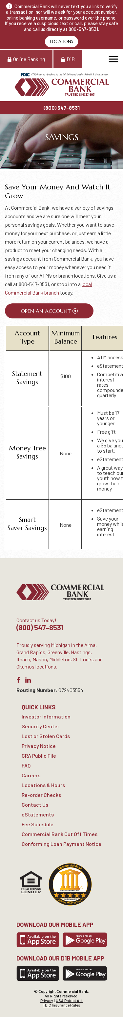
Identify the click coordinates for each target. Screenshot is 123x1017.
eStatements (38, 814)
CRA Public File (39, 755)
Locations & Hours (43, 785)
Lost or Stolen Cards (46, 736)
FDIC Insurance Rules (61, 1005)
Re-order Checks (41, 795)
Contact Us (35, 804)
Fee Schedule (37, 824)
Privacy (46, 1000)
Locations (61, 41)
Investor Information (46, 716)
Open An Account (46, 311)
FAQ (26, 765)
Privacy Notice (39, 746)
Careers (31, 775)
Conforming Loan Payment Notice (61, 844)
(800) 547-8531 (62, 108)
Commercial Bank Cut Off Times (59, 834)
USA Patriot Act (69, 1000)
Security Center (40, 726)
